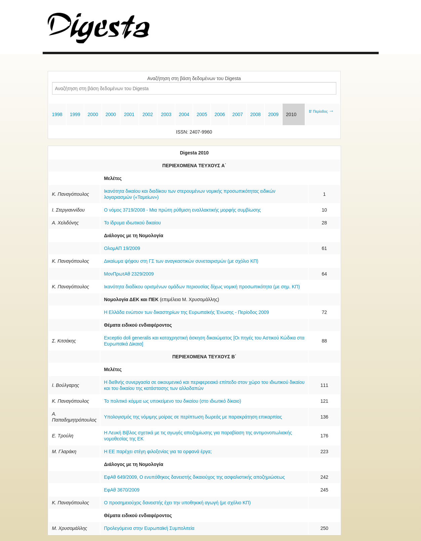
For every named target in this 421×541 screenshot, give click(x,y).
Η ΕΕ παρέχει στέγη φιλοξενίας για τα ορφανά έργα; (158, 451)
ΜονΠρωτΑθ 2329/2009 (129, 274)
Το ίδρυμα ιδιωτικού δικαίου (132, 222)
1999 (75, 114)
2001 (129, 114)
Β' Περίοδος (321, 111)
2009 (273, 114)
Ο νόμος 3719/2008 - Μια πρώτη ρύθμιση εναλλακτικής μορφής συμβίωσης (182, 210)
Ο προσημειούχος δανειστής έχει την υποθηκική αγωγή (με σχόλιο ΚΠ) (177, 502)
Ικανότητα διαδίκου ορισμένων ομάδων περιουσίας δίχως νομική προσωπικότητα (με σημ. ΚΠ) (202, 286)
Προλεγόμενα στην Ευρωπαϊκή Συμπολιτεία (149, 528)
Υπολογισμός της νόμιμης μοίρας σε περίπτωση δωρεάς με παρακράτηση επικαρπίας (193, 417)
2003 (166, 114)
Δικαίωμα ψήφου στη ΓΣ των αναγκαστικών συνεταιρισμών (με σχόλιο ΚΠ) (181, 261)
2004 (184, 114)
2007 (238, 114)
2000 (93, 114)
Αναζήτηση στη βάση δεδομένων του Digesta (194, 78)
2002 (147, 114)
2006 (219, 114)
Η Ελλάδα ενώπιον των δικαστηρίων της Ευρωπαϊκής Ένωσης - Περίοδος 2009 (186, 312)
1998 (57, 114)
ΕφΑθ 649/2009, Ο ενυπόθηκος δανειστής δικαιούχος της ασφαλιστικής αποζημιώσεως (194, 477)
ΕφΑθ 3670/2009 (121, 490)
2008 (255, 114)
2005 (202, 114)
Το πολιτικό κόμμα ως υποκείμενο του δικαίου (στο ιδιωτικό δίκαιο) (172, 401)
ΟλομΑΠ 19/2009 (122, 248)
